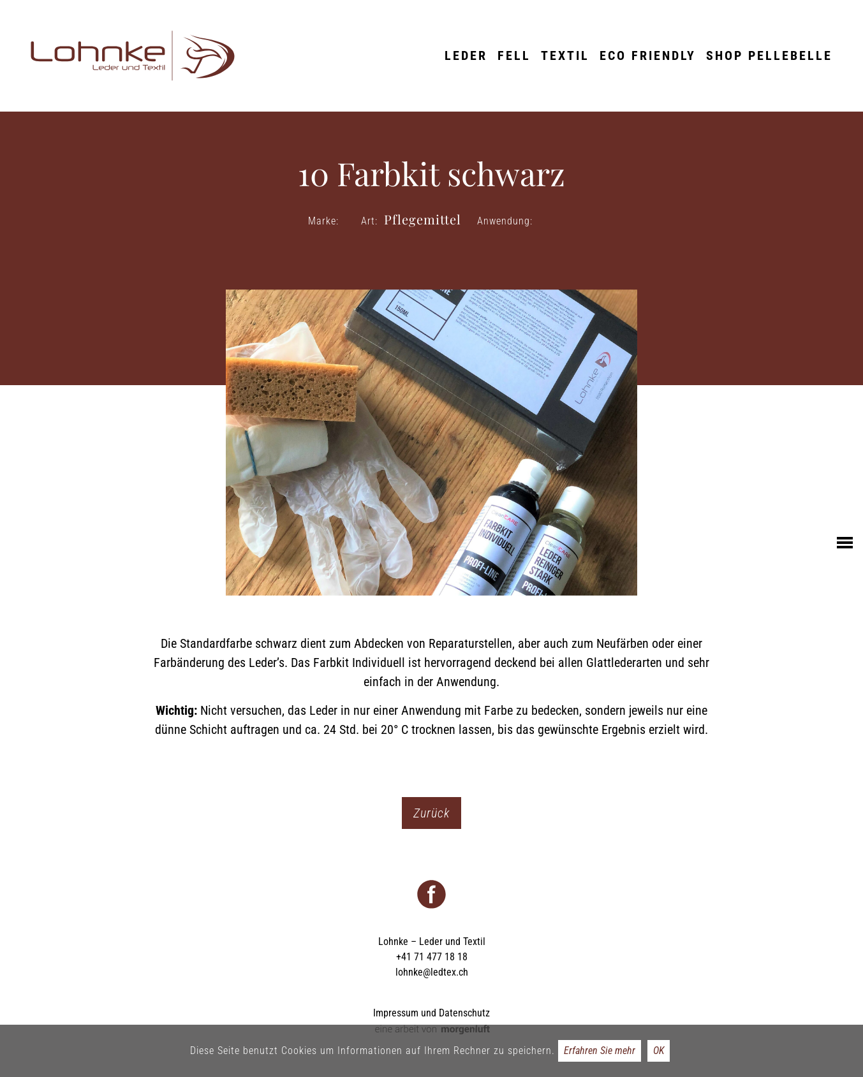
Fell (514, 55)
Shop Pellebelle (769, 55)
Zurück (431, 813)
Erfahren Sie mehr (599, 1050)
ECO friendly (648, 55)
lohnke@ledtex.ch (431, 972)
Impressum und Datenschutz (431, 1013)
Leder (466, 55)
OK (658, 1050)
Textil (565, 55)
